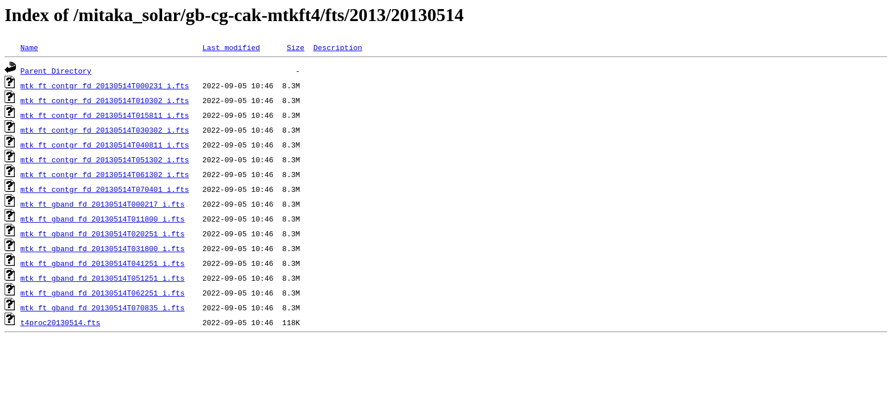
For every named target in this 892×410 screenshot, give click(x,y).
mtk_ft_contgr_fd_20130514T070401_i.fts (104, 189)
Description (337, 47)
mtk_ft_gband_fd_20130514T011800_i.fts (102, 219)
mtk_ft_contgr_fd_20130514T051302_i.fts (104, 159)
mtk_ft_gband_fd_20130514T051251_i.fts (102, 278)
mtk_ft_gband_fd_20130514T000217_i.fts (102, 204)
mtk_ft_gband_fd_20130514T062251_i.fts (102, 293)
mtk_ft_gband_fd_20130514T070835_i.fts (102, 307)
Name (29, 47)
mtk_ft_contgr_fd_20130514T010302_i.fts (104, 100)
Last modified (231, 47)
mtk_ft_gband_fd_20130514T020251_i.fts (102, 233)
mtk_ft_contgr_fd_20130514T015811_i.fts (104, 115)
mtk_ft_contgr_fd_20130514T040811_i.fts (104, 145)
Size (295, 47)
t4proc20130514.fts (60, 322)
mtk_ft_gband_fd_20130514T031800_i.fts (102, 248)
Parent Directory (56, 70)
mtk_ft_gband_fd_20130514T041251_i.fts (102, 263)
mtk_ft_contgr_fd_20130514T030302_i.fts (104, 130)
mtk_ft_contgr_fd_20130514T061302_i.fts (104, 174)
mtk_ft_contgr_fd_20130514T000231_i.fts (104, 85)
